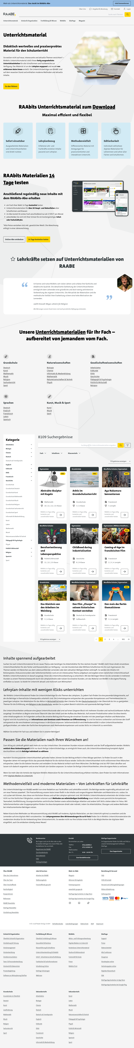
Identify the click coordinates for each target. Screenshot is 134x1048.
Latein (5, 416)
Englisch (6, 410)
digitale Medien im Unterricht (20, 775)
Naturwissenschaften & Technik (59, 379)
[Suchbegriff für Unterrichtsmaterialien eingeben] (77, 445)
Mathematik (8, 373)
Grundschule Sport (12, 512)
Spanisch (7, 419)
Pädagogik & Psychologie (100, 379)
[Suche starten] (128, 14)
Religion (6, 379)
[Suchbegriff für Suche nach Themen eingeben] (71, 14)
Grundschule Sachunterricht (15, 508)
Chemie (50, 370)
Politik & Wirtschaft (98, 382)
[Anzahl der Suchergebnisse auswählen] (119, 461)
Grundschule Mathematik (14, 496)
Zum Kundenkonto (42, 852)
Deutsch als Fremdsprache (14, 461)
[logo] (9, 14)
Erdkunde (94, 370)
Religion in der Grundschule (40, 704)
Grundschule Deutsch (13, 488)
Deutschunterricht (89, 701)
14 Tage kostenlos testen (38, 239)
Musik (5, 376)
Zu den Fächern (11, 86)
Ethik (92, 373)
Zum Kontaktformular (83, 857)
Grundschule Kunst (12, 492)
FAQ (37, 859)
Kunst (5, 370)
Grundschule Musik (12, 500)
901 (123, 639)
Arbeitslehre (95, 367)
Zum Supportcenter (116, 851)
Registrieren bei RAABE (43, 849)
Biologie (50, 367)
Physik (49, 382)
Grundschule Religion (13, 504)
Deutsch (6, 367)
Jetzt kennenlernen (122, 3)
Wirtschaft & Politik (55, 701)
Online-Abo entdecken (14, 239)
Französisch (8, 413)
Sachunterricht (9, 382)
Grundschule (10, 485)
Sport (5, 385)
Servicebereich (40, 855)
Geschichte (94, 376)
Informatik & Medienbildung (58, 373)
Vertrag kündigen (41, 862)
